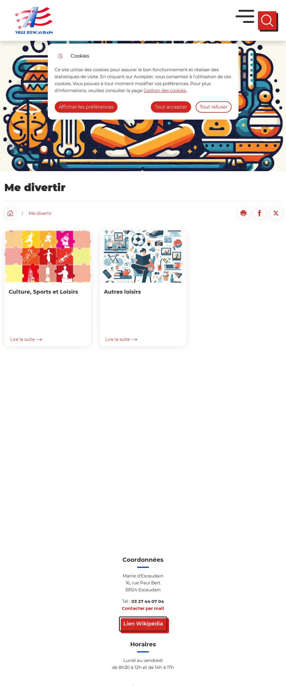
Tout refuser (214, 107)
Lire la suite (26, 339)
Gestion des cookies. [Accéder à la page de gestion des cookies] (165, 90)
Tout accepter (171, 107)
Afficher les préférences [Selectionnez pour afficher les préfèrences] (86, 107)
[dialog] (143, 81)
